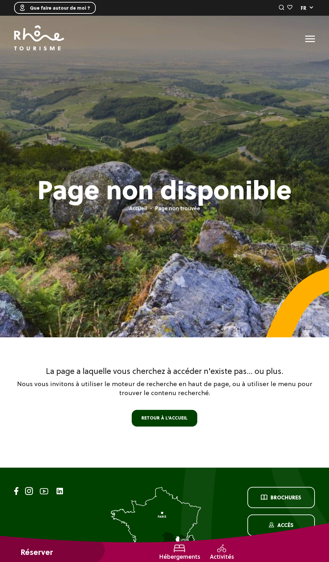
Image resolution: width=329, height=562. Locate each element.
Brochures (281, 497)
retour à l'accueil (164, 418)
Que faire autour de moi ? (55, 7)
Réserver (37, 552)
